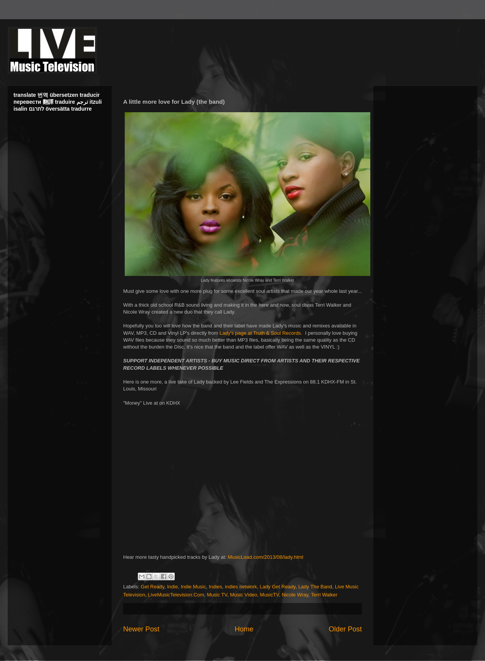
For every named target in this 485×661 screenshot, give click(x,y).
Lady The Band (315, 587)
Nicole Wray (295, 595)
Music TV (217, 595)
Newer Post (141, 629)
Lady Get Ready (278, 587)
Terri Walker (324, 595)
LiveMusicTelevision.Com (176, 595)
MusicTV (269, 595)
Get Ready (152, 587)
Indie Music (193, 587)
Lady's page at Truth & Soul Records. (260, 333)
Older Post (345, 629)
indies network (241, 587)
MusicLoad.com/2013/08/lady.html (265, 557)
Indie (172, 587)
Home (244, 629)
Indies (215, 587)
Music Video (244, 595)
